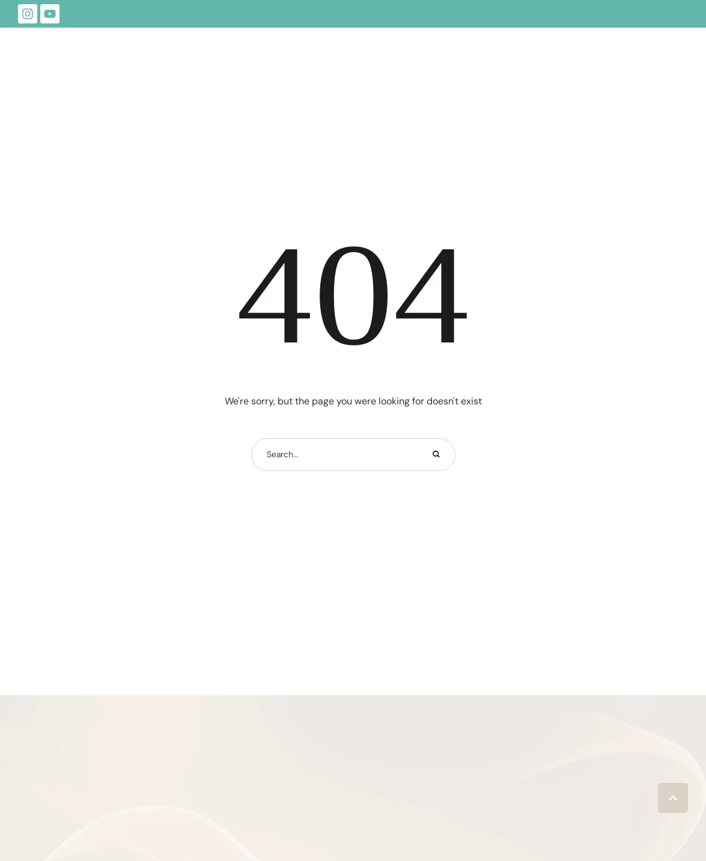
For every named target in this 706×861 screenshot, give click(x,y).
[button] (673, 798)
